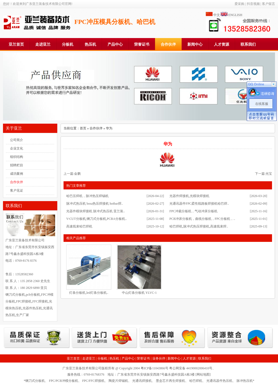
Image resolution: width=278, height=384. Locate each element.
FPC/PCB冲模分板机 (63, 381)
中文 (216, 15)
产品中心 (115, 44)
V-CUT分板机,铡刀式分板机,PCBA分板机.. (96, 219)
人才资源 (221, 44)
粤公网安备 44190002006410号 (190, 368)
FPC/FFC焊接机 (93, 381)
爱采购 (239, 4)
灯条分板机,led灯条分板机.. (88, 293)
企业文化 (16, 148)
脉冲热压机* (245, 381)
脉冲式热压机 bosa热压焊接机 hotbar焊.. (94, 203)
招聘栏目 (16, 165)
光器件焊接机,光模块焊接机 (189, 196)
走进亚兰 (42, 44)
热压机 (90, 44)
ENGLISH (235, 15)
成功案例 (16, 174)
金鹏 (77, 174)
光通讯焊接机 (142, 381)
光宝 (269, 174)
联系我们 (248, 44)
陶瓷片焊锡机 (118, 381)
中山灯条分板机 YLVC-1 (139, 293)
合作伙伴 (168, 44)
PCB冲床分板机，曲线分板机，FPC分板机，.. (202, 219)
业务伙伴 (158, 358)
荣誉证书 (141, 44)
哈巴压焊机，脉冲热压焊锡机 (87, 196)
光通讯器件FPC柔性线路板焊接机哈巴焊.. (199, 203)
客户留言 (268, 4)
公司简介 (16, 140)
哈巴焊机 (195, 381)
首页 (83, 128)
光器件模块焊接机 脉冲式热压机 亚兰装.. (95, 211)
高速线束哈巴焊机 (79, 226)
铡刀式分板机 (35, 381)
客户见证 (16, 190)
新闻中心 (195, 44)
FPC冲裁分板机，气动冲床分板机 (193, 211)
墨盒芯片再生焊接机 (170, 381)
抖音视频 (253, 4)
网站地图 (203, 374)
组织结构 (16, 157)
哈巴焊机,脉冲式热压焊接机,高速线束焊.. (198, 226)
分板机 (67, 44)
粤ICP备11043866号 (154, 368)
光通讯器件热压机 (219, 381)
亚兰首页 (16, 44)
